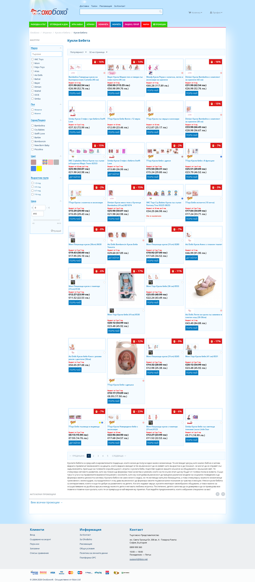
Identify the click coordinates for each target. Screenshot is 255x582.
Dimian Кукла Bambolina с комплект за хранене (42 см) (202, 78)
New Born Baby (40, 145)
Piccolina (37, 149)
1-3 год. (36, 183)
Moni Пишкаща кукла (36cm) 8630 (85, 244)
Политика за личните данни (94, 553)
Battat (35, 79)
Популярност (78, 52)
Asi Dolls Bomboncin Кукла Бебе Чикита (122, 245)
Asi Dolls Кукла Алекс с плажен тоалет (203, 244)
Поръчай (75, 93)
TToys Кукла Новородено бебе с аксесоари (122, 427)
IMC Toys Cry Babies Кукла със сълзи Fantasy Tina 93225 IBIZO (163, 203)
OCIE (35, 94)
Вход (32, 534)
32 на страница (98, 52)
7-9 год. (36, 194)
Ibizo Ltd (76, 579)
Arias (35, 71)
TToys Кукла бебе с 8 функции (199, 160)
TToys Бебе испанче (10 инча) (200, 202)
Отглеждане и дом (59, 24)
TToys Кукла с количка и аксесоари (86, 202)
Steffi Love (38, 133)
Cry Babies (38, 129)
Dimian (36, 86)
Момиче (36, 109)
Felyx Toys (38, 67)
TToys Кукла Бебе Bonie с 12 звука (123, 118)
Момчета (116, 24)
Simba (35, 98)
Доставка (84, 6)
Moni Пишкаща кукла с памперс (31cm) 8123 (162, 427)
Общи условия (87, 548)
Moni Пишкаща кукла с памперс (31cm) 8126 (84, 287)
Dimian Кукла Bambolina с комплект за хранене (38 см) (202, 120)
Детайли (74, 176)
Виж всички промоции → (47, 502)
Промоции (160, 24)
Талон (94, 6)
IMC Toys (37, 59)
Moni (35, 63)
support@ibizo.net (139, 559)
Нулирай (57, 231)
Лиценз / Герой (132, 24)
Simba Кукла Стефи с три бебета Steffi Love (87, 120)
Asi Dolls (36, 75)
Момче (36, 113)
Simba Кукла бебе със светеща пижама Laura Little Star (200, 427)
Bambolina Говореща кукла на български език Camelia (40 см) (84, 78)
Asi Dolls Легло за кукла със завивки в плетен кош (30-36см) (203, 315)
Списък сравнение (39, 553)
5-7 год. (36, 190)
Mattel (36, 90)
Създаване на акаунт (40, 539)
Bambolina (38, 125)
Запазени (35, 548)
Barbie (36, 137)
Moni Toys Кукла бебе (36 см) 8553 (162, 286)
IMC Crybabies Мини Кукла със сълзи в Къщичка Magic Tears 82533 (86, 161)
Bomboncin (38, 141)
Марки (146, 24)
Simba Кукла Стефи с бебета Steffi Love (123, 161)
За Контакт (119, 6)
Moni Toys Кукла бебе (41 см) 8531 (201, 356)
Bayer (35, 82)
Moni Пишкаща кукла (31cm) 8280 (162, 244)
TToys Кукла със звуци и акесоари (162, 118)
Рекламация (106, 6)
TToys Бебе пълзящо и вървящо (84, 426)
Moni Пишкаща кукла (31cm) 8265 (162, 356)
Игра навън (77, 24)
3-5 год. (36, 187)
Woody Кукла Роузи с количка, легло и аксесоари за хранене (164, 78)
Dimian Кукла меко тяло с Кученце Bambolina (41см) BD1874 (124, 203)
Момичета (103, 24)
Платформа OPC (88, 557)
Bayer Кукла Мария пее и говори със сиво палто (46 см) (125, 78)
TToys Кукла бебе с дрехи (158, 160)
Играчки (90, 24)
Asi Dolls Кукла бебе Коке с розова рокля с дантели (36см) (85, 357)
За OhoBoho (86, 539)
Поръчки (34, 543)
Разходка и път (38, 24)
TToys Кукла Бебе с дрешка (120, 384)
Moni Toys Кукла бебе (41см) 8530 (123, 314)
